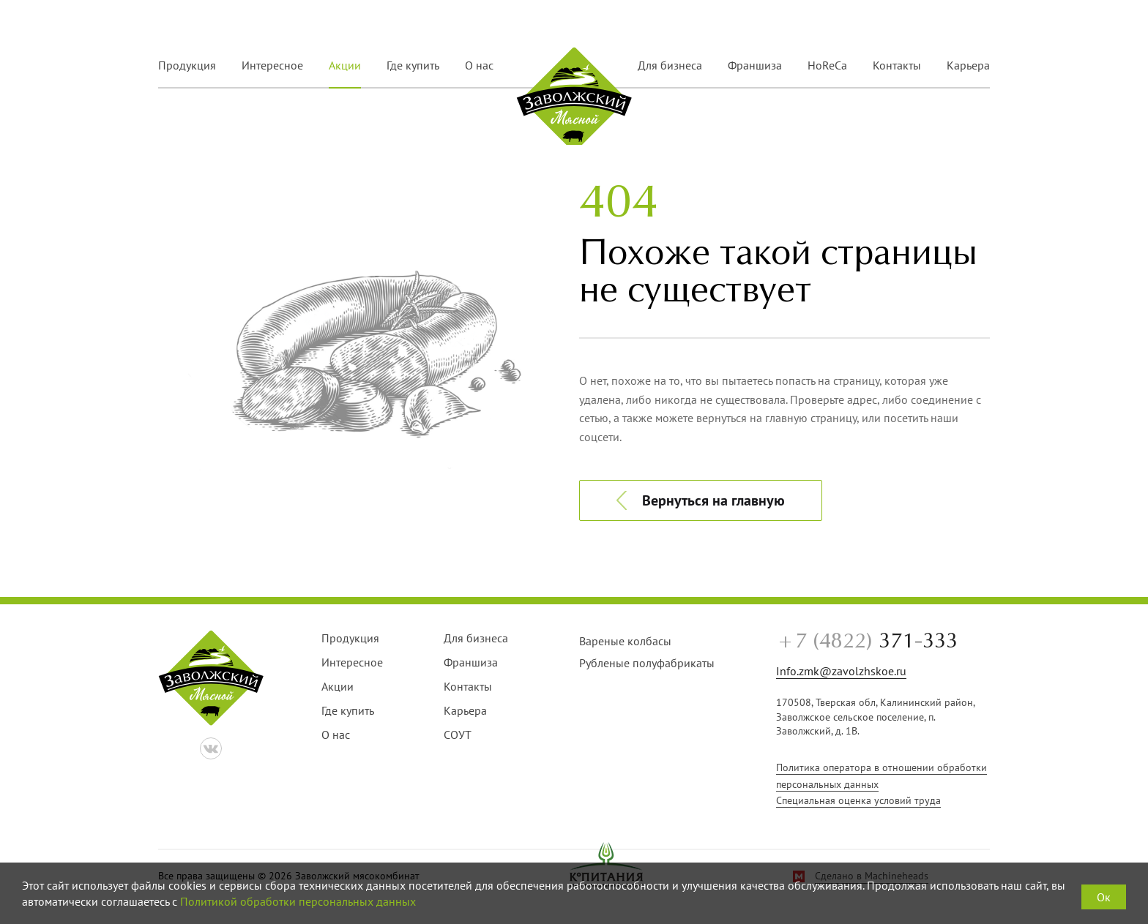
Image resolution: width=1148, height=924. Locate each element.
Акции (345, 65)
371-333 (867, 641)
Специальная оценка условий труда (858, 800)
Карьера (968, 65)
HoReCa (827, 65)
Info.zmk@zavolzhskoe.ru (841, 671)
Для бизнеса (670, 65)
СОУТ (457, 734)
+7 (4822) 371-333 (920, 23)
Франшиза (755, 65)
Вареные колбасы (625, 641)
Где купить (413, 65)
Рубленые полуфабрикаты (647, 663)
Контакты (897, 65)
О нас (479, 65)
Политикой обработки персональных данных (298, 901)
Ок (1104, 897)
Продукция (187, 65)
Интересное (272, 65)
